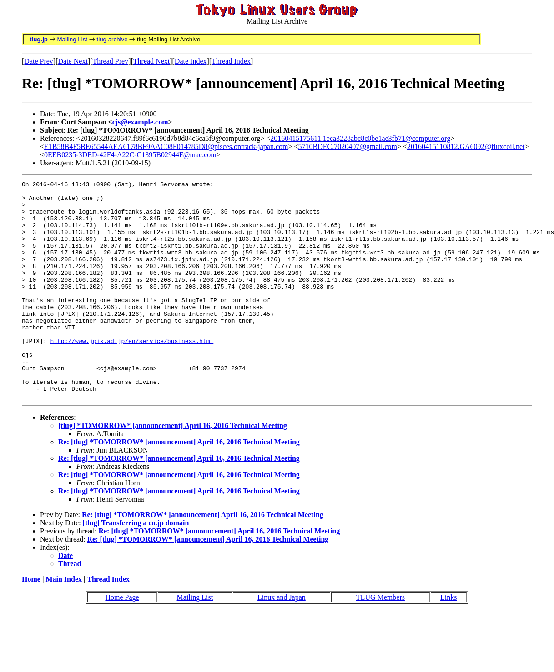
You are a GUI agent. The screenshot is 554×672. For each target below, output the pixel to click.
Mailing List (72, 39)
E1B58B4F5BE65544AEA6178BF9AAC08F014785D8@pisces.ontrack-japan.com (166, 146)
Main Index (63, 623)
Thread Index (231, 61)
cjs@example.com (140, 122)
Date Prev (38, 61)
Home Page (122, 641)
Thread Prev (110, 61)
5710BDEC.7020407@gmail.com (347, 146)
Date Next (73, 61)
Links (448, 641)
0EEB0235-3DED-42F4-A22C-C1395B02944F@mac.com (130, 155)
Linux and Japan (281, 641)
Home (31, 623)
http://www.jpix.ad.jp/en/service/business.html (131, 373)
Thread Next (151, 61)
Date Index (191, 61)
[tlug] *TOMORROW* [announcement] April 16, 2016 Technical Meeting (172, 469)
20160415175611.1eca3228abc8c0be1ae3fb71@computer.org (360, 138)
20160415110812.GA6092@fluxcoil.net (466, 146)
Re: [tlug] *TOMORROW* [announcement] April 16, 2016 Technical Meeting (179, 485)
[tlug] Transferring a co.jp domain (136, 566)
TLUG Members (380, 641)
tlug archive (111, 39)
